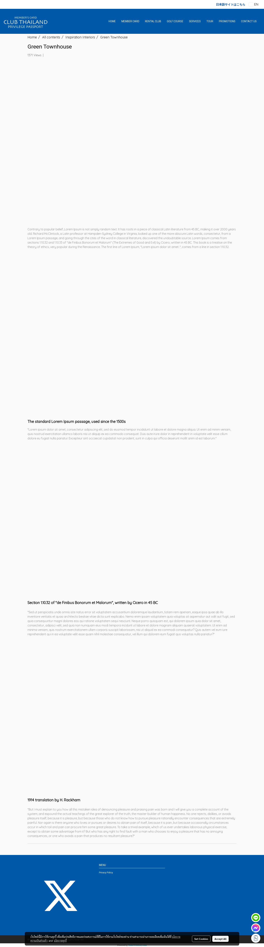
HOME (112, 21)
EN (253, 4)
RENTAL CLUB (153, 21)
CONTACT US (249, 21)
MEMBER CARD (130, 21)
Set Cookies (201, 938)
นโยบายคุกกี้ (60, 940)
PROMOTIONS (227, 21)
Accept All (220, 938)
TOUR (209, 21)
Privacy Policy (106, 872)
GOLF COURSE (175, 21)
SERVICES (195, 21)
